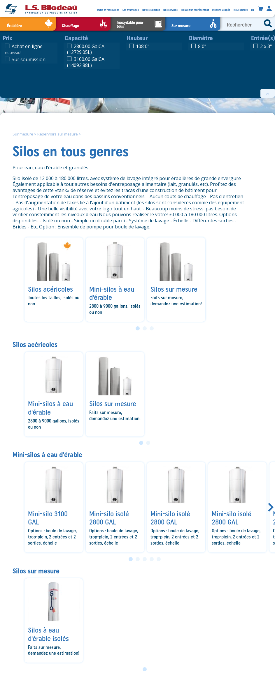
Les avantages (130, 9)
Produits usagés (221, 9)
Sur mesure (23, 134)
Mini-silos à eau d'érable (47, 454)
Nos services (170, 9)
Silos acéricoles (35, 344)
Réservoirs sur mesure (57, 134)
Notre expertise (151, 9)
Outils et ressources (108, 9)
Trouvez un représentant (195, 9)
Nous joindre (241, 9)
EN (252, 9)
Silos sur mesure (36, 571)
